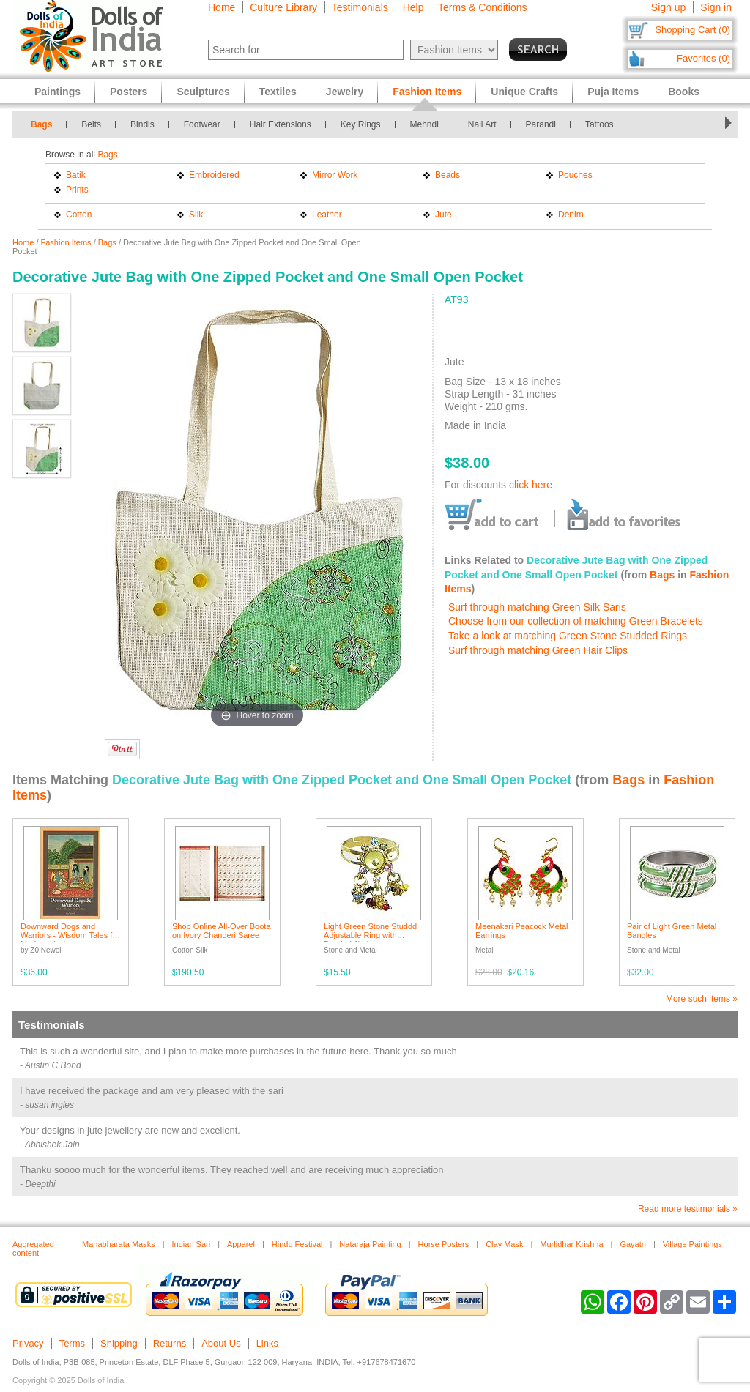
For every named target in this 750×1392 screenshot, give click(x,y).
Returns (170, 1343)
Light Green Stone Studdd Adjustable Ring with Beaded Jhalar (370, 935)
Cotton (79, 214)
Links (267, 1343)
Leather (327, 214)
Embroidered (214, 175)
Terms (72, 1343)
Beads (447, 175)
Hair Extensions (280, 124)
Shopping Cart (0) (692, 29)
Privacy (28, 1343)
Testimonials (360, 7)
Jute (443, 214)
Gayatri (632, 1244)
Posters (128, 91)
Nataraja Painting (370, 1244)
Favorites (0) (703, 58)
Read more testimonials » (688, 1209)
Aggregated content (33, 1248)
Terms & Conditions (482, 7)
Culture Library (283, 7)
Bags (41, 124)
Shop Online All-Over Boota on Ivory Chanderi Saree (221, 930)
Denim (571, 214)
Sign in (716, 7)
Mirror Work (334, 175)
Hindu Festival (297, 1244)
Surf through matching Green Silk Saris (537, 607)
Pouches (575, 175)
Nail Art (482, 124)
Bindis (142, 124)
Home (221, 7)
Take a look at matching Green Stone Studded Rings (567, 635)
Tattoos (599, 124)
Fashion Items (66, 242)
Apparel (241, 1244)
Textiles (278, 91)
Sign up (668, 7)
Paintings (57, 91)
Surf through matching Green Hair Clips (538, 650)
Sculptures (203, 91)
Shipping (119, 1343)
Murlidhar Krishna (571, 1244)
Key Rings (361, 124)
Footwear (202, 124)
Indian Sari (191, 1244)
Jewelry (344, 91)
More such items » (702, 999)
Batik (76, 175)
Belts (91, 124)
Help (413, 7)
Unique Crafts (524, 91)
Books (683, 91)
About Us (220, 1343)
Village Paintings (692, 1244)
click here (530, 485)
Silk (196, 214)
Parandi (541, 124)
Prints (77, 190)
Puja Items (613, 91)
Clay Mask (504, 1244)
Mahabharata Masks (118, 1244)
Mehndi (424, 124)
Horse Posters (443, 1244)
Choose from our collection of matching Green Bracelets (575, 621)
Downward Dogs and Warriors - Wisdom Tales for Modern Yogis (70, 935)
